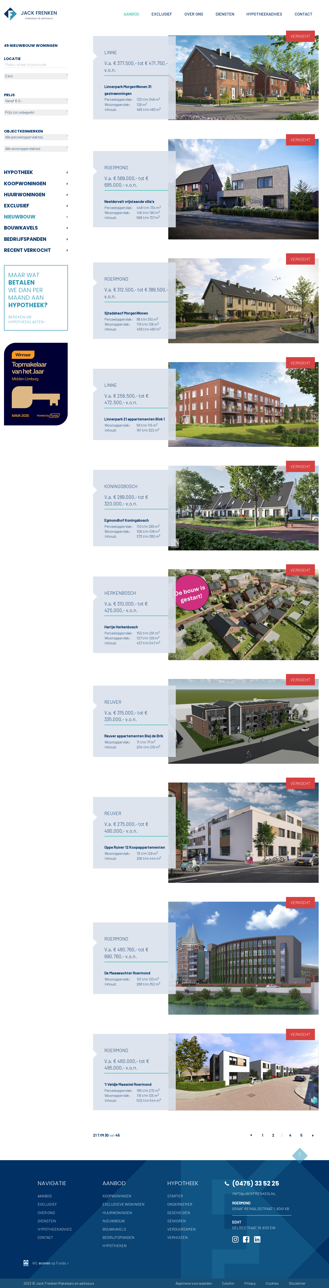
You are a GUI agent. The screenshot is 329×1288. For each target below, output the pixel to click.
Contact (45, 1237)
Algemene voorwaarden (194, 1283)
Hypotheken (114, 1245)
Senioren (176, 1221)
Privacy (250, 1283)
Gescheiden (178, 1212)
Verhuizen (177, 1237)
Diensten (47, 1221)
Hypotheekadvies (55, 1229)
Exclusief (36, 205)
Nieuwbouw (36, 216)
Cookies (272, 1283)
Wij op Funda (46, 1263)
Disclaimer (297, 1283)
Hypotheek (36, 172)
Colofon (228, 1283)
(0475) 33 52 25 (255, 1183)
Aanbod (45, 1196)
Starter (175, 1196)
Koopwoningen (36, 183)
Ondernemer (179, 1204)
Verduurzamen (181, 1229)
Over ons (46, 1212)
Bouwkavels (36, 227)
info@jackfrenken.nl (254, 1193)
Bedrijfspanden (36, 239)
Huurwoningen (36, 194)
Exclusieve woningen (123, 1204)
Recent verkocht (36, 250)
